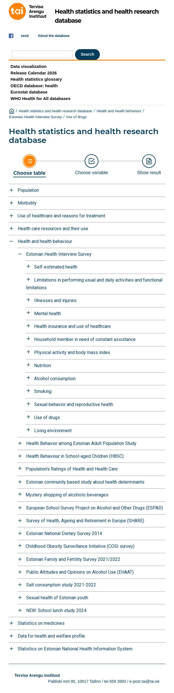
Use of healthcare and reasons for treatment (61, 215)
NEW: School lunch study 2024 (56, 610)
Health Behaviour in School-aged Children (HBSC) (75, 456)
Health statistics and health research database (55, 111)
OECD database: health (34, 85)
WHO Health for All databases (41, 98)
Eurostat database (29, 92)
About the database (53, 36)
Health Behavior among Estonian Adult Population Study (81, 443)
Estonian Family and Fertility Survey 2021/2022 (73, 559)
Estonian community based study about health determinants (85, 482)
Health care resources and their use (53, 228)
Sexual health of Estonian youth (57, 597)
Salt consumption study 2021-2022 (61, 585)
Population (28, 190)
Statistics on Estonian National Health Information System (75, 649)
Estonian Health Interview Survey (35, 117)
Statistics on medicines (41, 623)
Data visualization (29, 66)
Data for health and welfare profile (51, 636)
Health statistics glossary (36, 79)
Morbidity (27, 203)
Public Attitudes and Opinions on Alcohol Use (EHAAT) (80, 572)
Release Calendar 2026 (34, 72)
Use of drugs (76, 117)
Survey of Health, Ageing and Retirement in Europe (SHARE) (85, 520)
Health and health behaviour (119, 111)
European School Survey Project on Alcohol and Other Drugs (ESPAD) (94, 508)
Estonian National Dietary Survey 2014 (64, 533)
